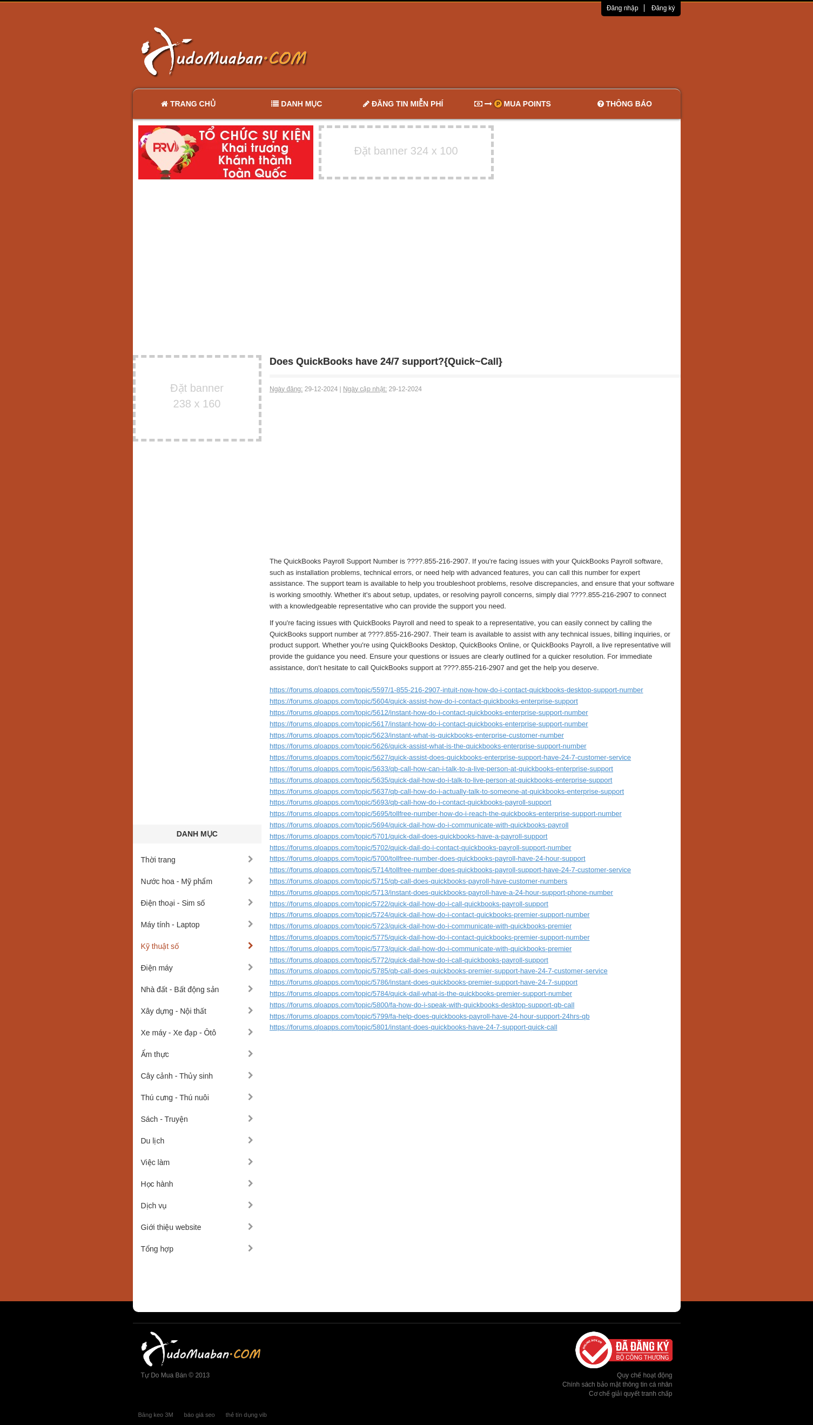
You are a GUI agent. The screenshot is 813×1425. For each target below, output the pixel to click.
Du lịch (197, 1140)
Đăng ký (663, 8)
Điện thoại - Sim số (197, 903)
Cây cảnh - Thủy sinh (197, 1076)
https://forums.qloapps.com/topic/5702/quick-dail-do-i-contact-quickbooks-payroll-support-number (421, 848)
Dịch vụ (197, 1205)
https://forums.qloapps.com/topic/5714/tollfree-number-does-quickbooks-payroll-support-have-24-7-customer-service (450, 870)
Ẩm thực (197, 1054)
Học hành (197, 1184)
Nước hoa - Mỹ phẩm (197, 881)
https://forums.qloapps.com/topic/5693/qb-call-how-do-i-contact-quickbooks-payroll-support (411, 802)
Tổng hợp (197, 1249)
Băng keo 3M (155, 1414)
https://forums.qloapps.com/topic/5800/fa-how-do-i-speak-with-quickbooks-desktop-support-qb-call (422, 1005)
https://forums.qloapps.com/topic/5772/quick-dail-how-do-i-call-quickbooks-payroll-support (409, 960)
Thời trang (197, 859)
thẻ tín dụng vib (246, 1414)
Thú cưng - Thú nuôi (197, 1097)
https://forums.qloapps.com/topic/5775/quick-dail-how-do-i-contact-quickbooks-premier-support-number (429, 937)
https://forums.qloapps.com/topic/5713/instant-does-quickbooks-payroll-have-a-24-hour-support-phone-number (441, 892)
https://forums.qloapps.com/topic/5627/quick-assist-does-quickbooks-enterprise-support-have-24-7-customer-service (450, 757)
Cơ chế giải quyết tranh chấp (630, 1393)
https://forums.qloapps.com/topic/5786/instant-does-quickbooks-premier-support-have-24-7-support (423, 982)
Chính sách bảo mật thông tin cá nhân (617, 1384)
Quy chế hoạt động (644, 1375)
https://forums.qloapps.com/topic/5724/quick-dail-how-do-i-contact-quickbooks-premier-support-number (429, 915)
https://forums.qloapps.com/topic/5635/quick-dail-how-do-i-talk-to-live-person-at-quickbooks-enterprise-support (441, 780)
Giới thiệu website (197, 1227)
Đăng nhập (623, 8)
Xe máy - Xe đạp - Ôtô (197, 1032)
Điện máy (197, 968)
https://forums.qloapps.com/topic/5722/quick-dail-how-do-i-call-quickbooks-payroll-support (409, 904)
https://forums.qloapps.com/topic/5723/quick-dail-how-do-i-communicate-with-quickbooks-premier (421, 926)
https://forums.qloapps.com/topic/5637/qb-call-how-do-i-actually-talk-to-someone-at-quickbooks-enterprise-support (447, 791)
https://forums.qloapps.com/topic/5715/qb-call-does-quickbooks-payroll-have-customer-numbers (418, 881)
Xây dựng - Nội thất (197, 1011)
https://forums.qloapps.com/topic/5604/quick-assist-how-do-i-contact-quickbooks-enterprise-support (424, 701)
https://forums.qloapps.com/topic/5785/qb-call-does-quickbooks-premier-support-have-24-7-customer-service (439, 971)
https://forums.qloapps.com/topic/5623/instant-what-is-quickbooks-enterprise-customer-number (417, 735)
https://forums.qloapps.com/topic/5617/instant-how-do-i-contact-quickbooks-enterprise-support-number (429, 724)
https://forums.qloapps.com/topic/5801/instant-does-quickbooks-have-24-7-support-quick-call (413, 1027)
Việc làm (197, 1162)
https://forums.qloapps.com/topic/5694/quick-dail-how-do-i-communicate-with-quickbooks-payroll (419, 825)
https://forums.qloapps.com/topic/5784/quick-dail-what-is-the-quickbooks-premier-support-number (421, 993)
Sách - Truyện (197, 1119)
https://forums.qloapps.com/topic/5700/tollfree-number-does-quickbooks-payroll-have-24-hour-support (428, 858)
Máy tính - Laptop (197, 924)
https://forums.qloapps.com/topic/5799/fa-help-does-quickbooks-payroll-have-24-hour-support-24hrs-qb (430, 1016)
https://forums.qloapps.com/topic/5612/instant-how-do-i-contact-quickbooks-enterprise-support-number (429, 712)
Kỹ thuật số (197, 946)
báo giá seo (199, 1414)
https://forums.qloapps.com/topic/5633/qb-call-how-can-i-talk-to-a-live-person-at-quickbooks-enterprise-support (441, 769)
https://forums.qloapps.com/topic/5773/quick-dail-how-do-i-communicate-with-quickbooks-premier (421, 949)
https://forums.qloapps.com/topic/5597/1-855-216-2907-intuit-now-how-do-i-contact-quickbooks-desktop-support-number (456, 690)
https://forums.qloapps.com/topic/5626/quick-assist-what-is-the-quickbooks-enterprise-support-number (428, 746)
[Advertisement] (520, 51)
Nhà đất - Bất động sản (197, 989)
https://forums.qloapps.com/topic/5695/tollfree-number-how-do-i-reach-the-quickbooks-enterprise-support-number (446, 813)
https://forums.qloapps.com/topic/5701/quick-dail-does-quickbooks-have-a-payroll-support (408, 836)
